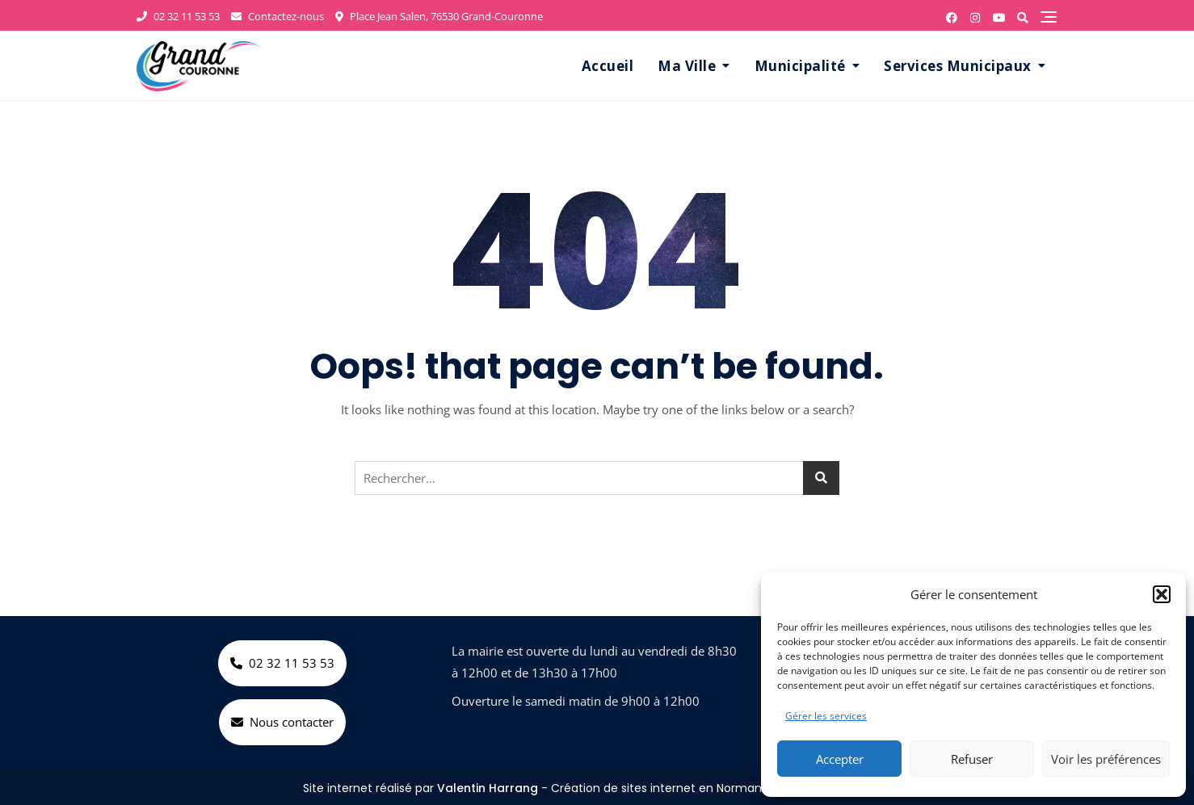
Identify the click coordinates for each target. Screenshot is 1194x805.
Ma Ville (687, 66)
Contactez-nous (277, 16)
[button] (1162, 594)
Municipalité (800, 66)
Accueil (608, 66)
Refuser (972, 759)
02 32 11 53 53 (178, 16)
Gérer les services (826, 716)
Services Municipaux (958, 66)
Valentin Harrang (487, 788)
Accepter (840, 759)
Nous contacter (282, 722)
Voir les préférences (1106, 759)
